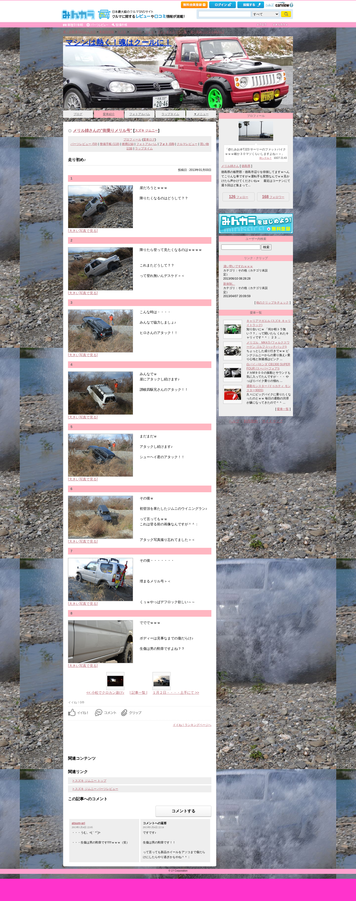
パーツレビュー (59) (83, 144)
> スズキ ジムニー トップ (89, 780)
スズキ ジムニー (146, 130)
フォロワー (273, 197)
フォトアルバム (139, 114)
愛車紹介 (109, 114)
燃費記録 (128, 144)
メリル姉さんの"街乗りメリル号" (102, 130)
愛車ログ (149, 139)
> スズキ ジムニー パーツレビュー (95, 789)
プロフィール (132, 139)
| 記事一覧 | (138, 693)
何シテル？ (265, 158)
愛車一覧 (283, 409)
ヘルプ (270, 4)
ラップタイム (170, 114)
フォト (149, 32)
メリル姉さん (230, 166)
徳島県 (246, 166)
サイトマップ (272, 421)
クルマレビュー (187, 144)
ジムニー (136, 32)
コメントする (183, 811)
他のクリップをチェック (272, 302)
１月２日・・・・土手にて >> (176, 693)
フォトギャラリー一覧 (172, 32)
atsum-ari (78, 823)
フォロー (238, 197)
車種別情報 (106, 32)
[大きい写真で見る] (83, 231)
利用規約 (251, 421)
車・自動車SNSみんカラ (79, 32)
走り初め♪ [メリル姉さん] (207, 32)
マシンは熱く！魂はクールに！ (119, 42)
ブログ (77, 114)
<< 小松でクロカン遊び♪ (105, 693)
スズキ (121, 32)
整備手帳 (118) (109, 144)
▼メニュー (201, 114)
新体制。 (229, 284)
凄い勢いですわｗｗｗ (238, 266)
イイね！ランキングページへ (192, 725)
